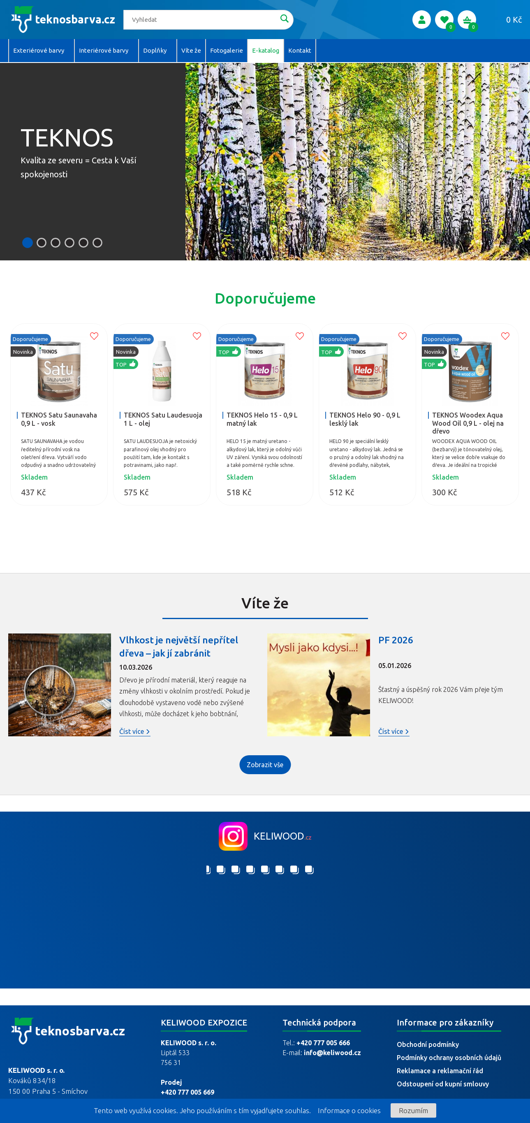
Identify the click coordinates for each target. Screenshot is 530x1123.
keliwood (283, 826)
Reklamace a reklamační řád (440, 1070)
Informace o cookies (349, 1110)
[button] (27, 242)
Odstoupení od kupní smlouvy (443, 1084)
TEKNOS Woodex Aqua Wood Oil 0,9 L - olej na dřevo (468, 420)
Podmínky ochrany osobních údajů (449, 1057)
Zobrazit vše (265, 758)
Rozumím (413, 1110)
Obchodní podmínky (428, 1044)
